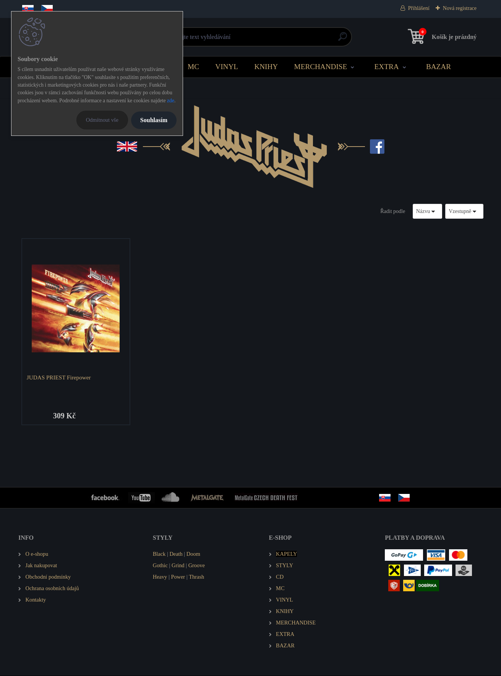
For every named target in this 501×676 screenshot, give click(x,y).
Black (159, 554)
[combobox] (428, 211)
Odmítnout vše (102, 120)
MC (193, 67)
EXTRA (387, 67)
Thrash (196, 577)
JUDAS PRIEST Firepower (59, 377)
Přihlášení (419, 8)
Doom (193, 554)
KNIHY (266, 67)
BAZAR (438, 67)
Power (178, 577)
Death (175, 554)
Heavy (160, 577)
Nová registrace (460, 8)
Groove (196, 566)
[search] (342, 39)
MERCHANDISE (320, 67)
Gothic (160, 566)
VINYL (226, 67)
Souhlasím (153, 120)
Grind (178, 566)
